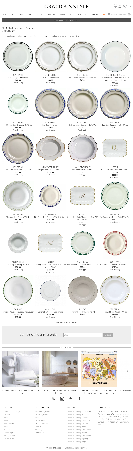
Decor (39, 14)
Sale (104, 14)
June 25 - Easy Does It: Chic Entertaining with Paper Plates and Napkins (114, 422)
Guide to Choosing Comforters (78, 430)
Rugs (62, 14)
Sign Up (108, 335)
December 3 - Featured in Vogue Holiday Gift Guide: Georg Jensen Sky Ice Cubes (114, 417)
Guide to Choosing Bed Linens (78, 424)
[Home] (66, 6)
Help (37, 418)
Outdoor (82, 14)
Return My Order (41, 415)
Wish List (7, 430)
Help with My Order (42, 412)
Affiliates (7, 415)
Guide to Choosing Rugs (76, 442)
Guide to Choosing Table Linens (78, 412)
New (5, 14)
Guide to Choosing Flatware (77, 418)
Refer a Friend (9, 424)
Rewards (7, 427)
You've (66, 322)
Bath (30, 14)
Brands (94, 14)
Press (6, 418)
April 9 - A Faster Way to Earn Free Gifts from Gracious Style (114, 414)
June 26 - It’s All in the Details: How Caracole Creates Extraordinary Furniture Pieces (114, 419)
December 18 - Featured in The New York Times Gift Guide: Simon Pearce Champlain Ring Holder (114, 411)
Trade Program (10, 433)
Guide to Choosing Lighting (77, 439)
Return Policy (40, 421)
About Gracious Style (12, 412)
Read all (101, 425)
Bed (22, 14)
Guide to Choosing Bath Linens (78, 436)
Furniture (51, 14)
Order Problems (41, 424)
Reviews (7, 421)
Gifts (71, 14)
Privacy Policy (9, 436)
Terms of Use (9, 439)
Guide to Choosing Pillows (77, 433)
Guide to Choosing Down (76, 427)
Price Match (39, 427)
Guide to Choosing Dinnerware (78, 415)
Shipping (38, 430)
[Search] (109, 14)
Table (13, 14)
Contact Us (39, 433)
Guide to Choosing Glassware (78, 421)
